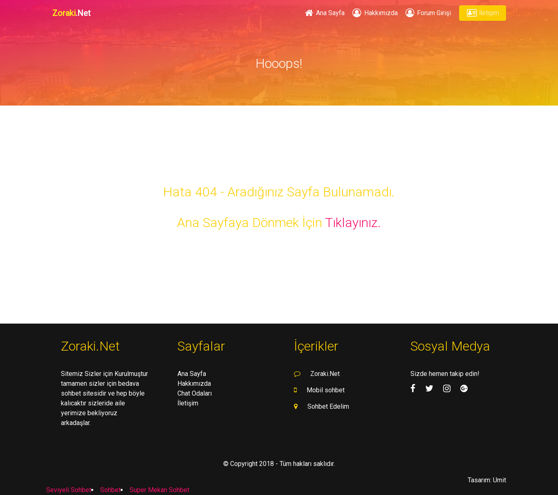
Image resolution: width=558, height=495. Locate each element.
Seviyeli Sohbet (68, 490)
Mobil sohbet (326, 390)
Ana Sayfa (324, 13)
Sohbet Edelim (328, 406)
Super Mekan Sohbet (159, 490)
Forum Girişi (427, 13)
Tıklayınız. (353, 222)
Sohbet (110, 490)
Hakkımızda (374, 13)
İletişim (482, 13)
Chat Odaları (194, 393)
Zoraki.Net (325, 374)
